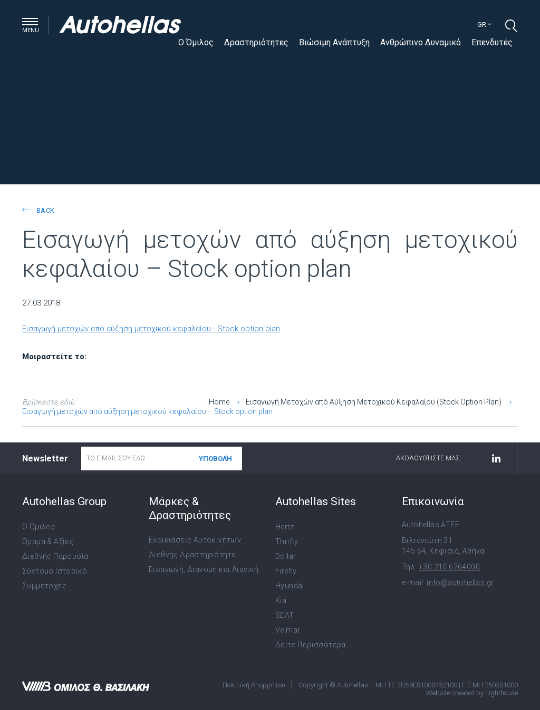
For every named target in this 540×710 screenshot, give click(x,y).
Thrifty (286, 541)
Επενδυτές (492, 42)
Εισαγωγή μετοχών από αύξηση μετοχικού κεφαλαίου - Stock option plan (151, 328)
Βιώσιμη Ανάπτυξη (334, 42)
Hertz (284, 526)
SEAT (284, 615)
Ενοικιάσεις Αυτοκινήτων (195, 540)
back (38, 210)
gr (484, 24)
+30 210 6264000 (449, 567)
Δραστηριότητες (256, 42)
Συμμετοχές (44, 585)
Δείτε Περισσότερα (310, 644)
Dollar (285, 556)
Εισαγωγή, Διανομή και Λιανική (204, 569)
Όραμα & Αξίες (48, 541)
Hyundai (289, 585)
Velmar (287, 630)
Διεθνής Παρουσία (55, 556)
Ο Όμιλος (196, 42)
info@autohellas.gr (460, 582)
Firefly (286, 571)
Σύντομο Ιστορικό (54, 571)
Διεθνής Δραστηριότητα (192, 554)
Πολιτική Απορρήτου (254, 685)
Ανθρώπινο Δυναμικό (420, 42)
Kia (280, 600)
